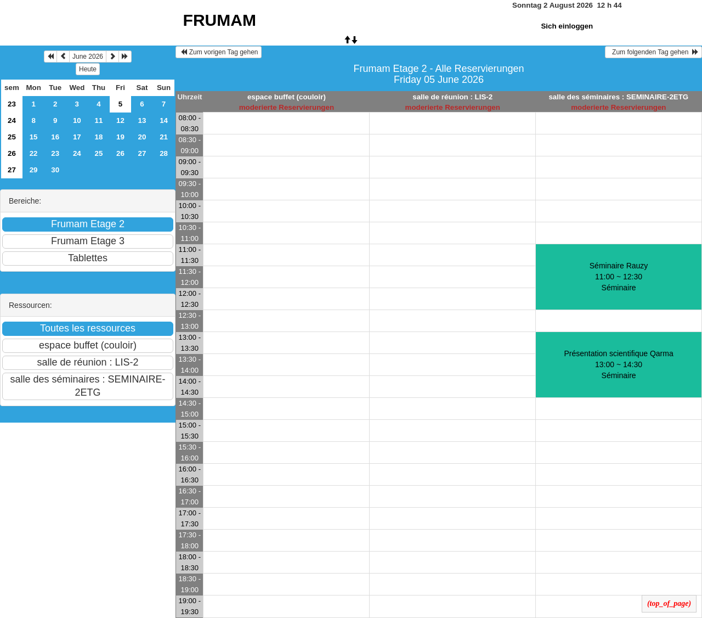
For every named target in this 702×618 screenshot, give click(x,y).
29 (34, 170)
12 (120, 120)
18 (99, 137)
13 (142, 120)
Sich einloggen (567, 26)
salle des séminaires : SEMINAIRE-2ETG (618, 97)
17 (77, 137)
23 (12, 104)
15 (34, 137)
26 (12, 153)
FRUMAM (219, 20)
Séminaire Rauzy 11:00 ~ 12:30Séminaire (619, 276)
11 (99, 120)
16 (55, 137)
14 (164, 120)
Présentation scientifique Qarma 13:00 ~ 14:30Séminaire (618, 364)
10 (77, 120)
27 (142, 153)
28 (164, 153)
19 (120, 137)
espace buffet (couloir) (286, 97)
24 (12, 120)
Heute (88, 69)
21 (164, 137)
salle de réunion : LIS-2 (452, 97)
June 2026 (87, 56)
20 (142, 137)
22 (34, 153)
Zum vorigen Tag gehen (218, 52)
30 (55, 170)
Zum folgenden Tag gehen (653, 52)
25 (12, 137)
